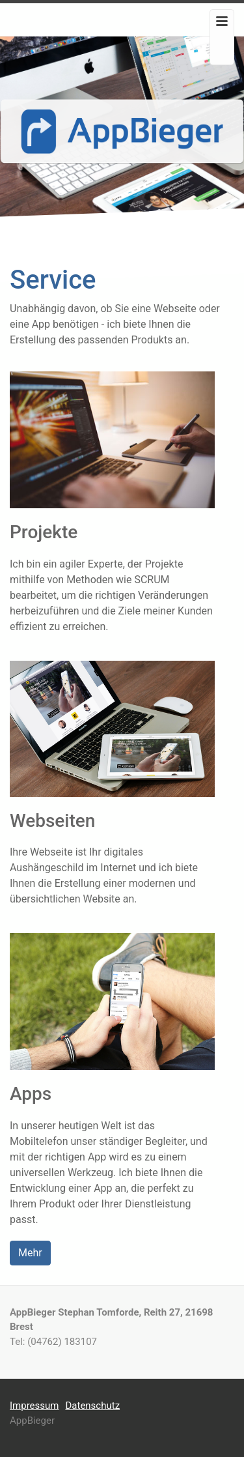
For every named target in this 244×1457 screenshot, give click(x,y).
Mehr (30, 1253)
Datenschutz (92, 1405)
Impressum (34, 1405)
